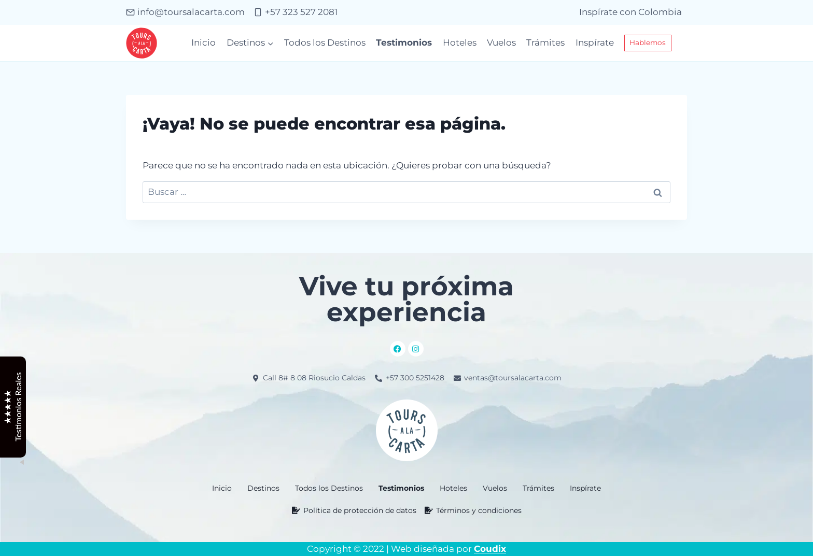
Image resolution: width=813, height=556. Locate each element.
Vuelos (501, 42)
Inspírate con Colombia (630, 12)
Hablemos (647, 42)
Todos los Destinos (325, 42)
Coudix (490, 549)
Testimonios (404, 42)
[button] (263, 488)
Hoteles (459, 42)
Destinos (263, 488)
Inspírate (595, 42)
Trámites (545, 42)
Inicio (203, 42)
